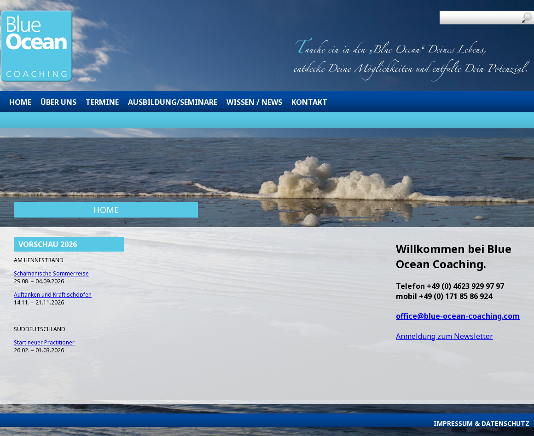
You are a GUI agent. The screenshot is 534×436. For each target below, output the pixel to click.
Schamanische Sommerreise (51, 273)
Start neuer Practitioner (44, 342)
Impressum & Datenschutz (481, 423)
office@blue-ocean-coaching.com (458, 316)
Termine (102, 102)
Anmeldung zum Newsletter (444, 336)
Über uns (58, 102)
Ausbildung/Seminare (172, 102)
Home (20, 102)
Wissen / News (254, 102)
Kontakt (309, 102)
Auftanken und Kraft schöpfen (53, 294)
